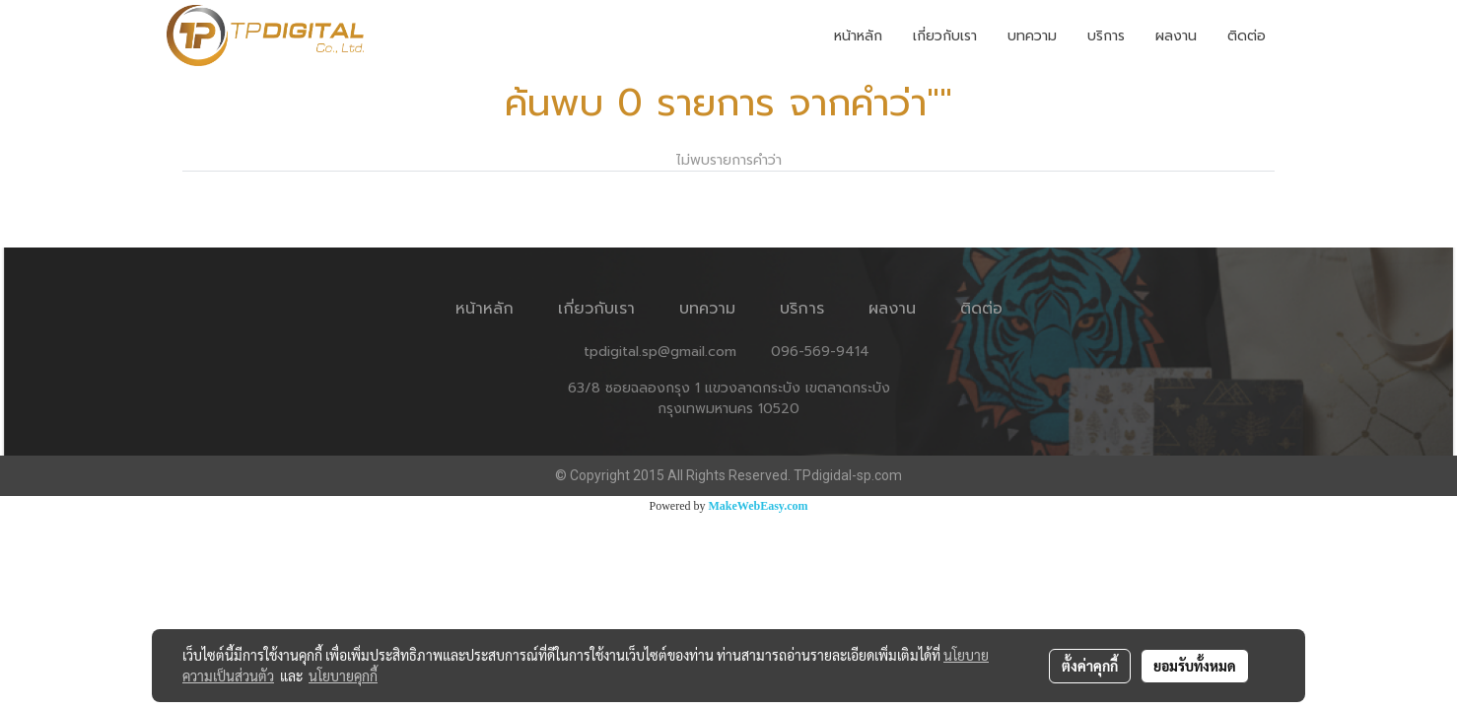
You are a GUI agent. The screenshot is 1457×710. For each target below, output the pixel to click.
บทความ (1032, 36)
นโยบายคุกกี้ (343, 675)
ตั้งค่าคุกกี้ (1090, 665)
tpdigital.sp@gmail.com (660, 351)
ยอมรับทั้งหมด (1194, 665)
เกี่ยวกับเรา (945, 36)
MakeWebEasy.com (758, 506)
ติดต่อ (1246, 36)
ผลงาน (1176, 36)
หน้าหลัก (858, 36)
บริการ (1106, 36)
